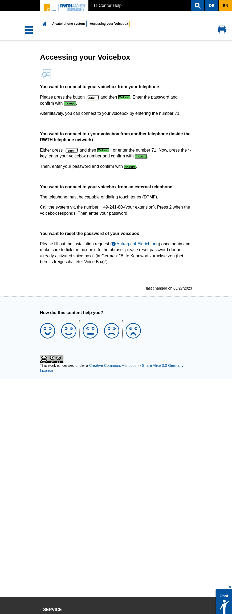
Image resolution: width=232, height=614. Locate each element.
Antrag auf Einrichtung (137, 244)
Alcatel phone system (68, 24)
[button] (197, 5)
